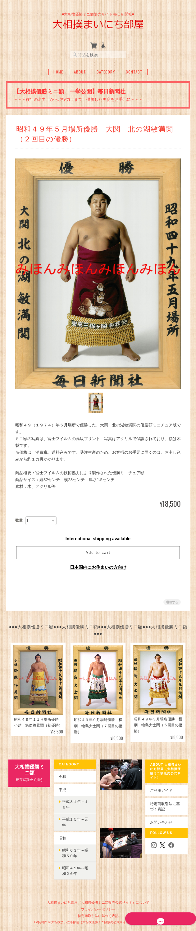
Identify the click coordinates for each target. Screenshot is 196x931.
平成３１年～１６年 (75, 804)
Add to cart (97, 553)
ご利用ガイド (162, 790)
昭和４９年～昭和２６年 (75, 870)
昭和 (62, 838)
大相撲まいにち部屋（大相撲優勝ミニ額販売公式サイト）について (98, 902)
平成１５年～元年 (75, 822)
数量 (19, 521)
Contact (134, 72)
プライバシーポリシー (98, 909)
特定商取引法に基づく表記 (165, 806)
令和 (62, 776)
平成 (62, 790)
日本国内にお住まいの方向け (98, 567)
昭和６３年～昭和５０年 (75, 853)
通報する (172, 602)
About (80, 72)
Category (106, 72)
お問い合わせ (162, 822)
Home (58, 72)
